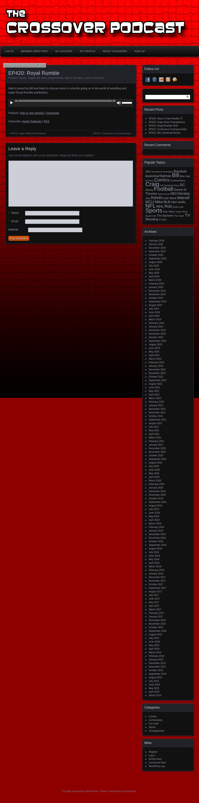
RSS (46, 121)
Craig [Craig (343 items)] (152, 184)
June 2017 (154, 598)
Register (153, 751)
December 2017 (157, 577)
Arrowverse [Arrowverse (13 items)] (157, 171)
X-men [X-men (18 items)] (162, 219)
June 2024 (154, 312)
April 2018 (154, 563)
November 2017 (157, 580)
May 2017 (154, 602)
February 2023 (156, 362)
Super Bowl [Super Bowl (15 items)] (182, 211)
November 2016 (157, 623)
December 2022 (157, 369)
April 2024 (154, 315)
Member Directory (34, 51)
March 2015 (155, 695)
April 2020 (154, 477)
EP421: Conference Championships (112, 133)
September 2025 (157, 258)
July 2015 (154, 681)
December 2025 (157, 247)
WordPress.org (157, 766)
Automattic (130, 791)
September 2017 (157, 588)
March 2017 (155, 609)
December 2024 (157, 290)
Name (13, 213)
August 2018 (155, 548)
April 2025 (154, 276)
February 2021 (156, 441)
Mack (44, 78)
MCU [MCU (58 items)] (149, 202)
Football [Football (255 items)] (163, 189)
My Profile (88, 51)
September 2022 (157, 380)
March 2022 (155, 398)
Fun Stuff (153, 723)
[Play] (12, 103)
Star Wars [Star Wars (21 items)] (169, 211)
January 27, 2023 (35, 65)
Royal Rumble (55, 78)
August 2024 (155, 305)
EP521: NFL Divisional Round (164, 132)
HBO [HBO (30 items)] (173, 193)
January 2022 (156, 405)
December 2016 (157, 620)
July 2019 (154, 509)
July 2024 (154, 308)
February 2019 (156, 527)
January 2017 (156, 616)
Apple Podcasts (31, 121)
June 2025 (154, 269)
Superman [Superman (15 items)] (150, 215)
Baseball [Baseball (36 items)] (180, 171)
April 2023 (154, 355)
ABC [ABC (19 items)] (148, 171)
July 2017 (154, 595)
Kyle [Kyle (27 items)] (166, 198)
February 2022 (156, 401)
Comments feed (157, 762)
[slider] (65, 101)
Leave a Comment (94, 78)
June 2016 (154, 641)
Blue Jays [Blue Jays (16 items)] (185, 176)
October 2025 (156, 255)
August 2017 (155, 591)
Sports (23, 78)
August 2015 (155, 677)
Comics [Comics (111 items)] (161, 179)
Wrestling (78, 78)
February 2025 (156, 283)
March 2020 (155, 480)
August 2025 (155, 262)
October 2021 (156, 416)
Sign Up (139, 51)
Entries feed (155, 759)
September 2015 (157, 674)
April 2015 (154, 691)
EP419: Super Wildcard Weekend (28, 133)
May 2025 (154, 273)
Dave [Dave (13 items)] (176, 185)
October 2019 (156, 498)
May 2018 (154, 559)
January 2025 (156, 287)
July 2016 (154, 638)
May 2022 (154, 391)
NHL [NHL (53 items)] (160, 206)
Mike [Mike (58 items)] (159, 202)
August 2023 (155, 344)
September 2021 (157, 419)
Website (13, 229)
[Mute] (119, 103)
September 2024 (157, 301)
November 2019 (157, 494)
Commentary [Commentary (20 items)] (177, 180)
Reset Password (115, 51)
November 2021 (157, 412)
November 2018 (157, 537)
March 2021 (155, 437)
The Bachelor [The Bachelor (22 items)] (165, 215)
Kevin (19, 65)
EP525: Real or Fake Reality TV (166, 118)
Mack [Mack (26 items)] (173, 198)
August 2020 (155, 462)
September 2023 (157, 341)
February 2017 (156, 613)
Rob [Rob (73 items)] (168, 206)
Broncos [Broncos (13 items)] (149, 180)
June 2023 (154, 348)
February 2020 (156, 484)
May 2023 (154, 351)
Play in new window (32, 113)
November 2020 (157, 452)
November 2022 (157, 373)
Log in (152, 755)
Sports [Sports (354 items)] (153, 210)
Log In (9, 51)
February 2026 (156, 240)
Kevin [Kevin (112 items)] (156, 197)
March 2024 (155, 319)
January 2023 (156, 366)
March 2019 (155, 523)
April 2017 (154, 605)
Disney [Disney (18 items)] (149, 189)
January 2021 (156, 444)
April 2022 (154, 394)
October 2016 (156, 627)
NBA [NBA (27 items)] (174, 202)
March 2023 (155, 358)
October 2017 (156, 584)
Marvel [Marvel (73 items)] (183, 197)
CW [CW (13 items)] (162, 185)
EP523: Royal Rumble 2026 (163, 125)
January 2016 (156, 659)
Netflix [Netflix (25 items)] (182, 202)
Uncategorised (156, 730)
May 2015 (154, 688)
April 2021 (154, 434)
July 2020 (154, 466)
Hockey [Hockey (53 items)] (184, 193)
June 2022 (154, 387)
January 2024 (156, 326)
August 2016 (155, 634)
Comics (153, 716)
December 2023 (157, 330)
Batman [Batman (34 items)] (165, 176)
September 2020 (157, 459)
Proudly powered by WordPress (80, 791)
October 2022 (156, 376)
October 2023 (156, 337)
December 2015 (157, 663)
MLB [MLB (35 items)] (166, 202)
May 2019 (154, 516)
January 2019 (156, 530)
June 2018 (154, 555)
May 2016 (154, 645)
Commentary (155, 720)
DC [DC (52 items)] (182, 185)
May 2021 (154, 430)
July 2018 (154, 552)
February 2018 (156, 570)
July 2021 (154, 426)
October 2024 (156, 298)
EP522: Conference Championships (168, 129)
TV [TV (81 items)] (187, 215)
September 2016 (157, 631)
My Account (63, 51)
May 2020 (154, 473)
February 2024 (156, 323)
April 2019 (154, 520)
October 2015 (156, 670)
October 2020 (156, 455)
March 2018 (155, 566)
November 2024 (157, 294)
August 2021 (155, 423)
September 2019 (157, 502)
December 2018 (157, 534)
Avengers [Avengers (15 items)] (168, 171)
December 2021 (157, 409)
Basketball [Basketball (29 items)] (152, 176)
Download (52, 113)
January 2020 (156, 487)
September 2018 (157, 545)
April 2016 (154, 648)
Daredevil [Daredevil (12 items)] (168, 185)
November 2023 (157, 333)
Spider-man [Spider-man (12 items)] (178, 207)
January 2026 (156, 244)
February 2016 (156, 656)
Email (13, 221)
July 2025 (154, 265)
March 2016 (155, 652)
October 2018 (156, 541)
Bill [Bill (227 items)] (175, 175)
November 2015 (157, 666)
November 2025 (157, 251)
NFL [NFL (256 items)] (150, 206)
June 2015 (154, 684)
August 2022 (155, 384)
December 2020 (157, 448)
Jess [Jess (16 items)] (147, 198)
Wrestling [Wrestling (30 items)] (151, 219)
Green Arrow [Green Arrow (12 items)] (164, 194)
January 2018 (156, 573)
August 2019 (155, 505)
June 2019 (154, 512)
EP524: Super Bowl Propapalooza (167, 122)
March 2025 (155, 280)
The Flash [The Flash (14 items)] (179, 216)
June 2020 (154, 469)
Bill (38, 78)
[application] (70, 103)
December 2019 (157, 491)
